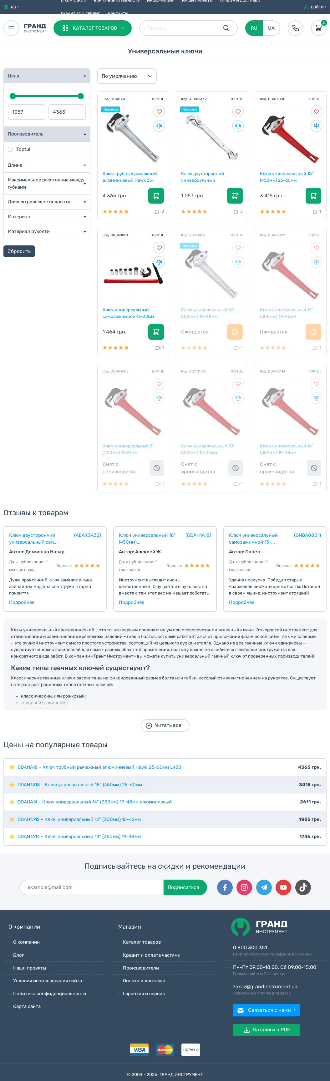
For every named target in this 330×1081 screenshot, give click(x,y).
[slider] (13, 96)
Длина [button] (15, 165)
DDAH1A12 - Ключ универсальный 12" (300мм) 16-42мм (79, 819)
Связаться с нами (264, 1010)
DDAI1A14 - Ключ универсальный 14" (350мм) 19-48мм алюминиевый (95, 802)
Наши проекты (29, 968)
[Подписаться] (91, 887)
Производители (141, 968)
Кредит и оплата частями (151, 955)
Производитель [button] (25, 134)
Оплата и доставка (144, 981)
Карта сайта (27, 1006)
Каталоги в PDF (266, 1030)
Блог (18, 955)
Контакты (118, 14)
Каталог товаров (142, 942)
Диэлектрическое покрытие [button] (39, 202)
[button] (11, 7)
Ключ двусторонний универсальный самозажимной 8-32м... (206, 177)
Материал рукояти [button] (29, 231)
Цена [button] (13, 76)
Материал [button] (19, 217)
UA (271, 28)
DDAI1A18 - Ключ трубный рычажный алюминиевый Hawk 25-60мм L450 (99, 767)
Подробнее (21, 602)
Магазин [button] (129, 927)
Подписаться (183, 887)
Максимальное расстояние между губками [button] (46, 183)
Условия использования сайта (47, 981)
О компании (26, 942)
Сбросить (19, 251)
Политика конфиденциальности (49, 993)
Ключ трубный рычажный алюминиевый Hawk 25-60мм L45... (130, 177)
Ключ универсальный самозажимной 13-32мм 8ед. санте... (129, 313)
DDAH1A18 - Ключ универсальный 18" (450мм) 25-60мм (80, 784)
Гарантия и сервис (80, 14)
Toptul (23, 149)
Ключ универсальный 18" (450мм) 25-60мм (287, 177)
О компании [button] (24, 927)
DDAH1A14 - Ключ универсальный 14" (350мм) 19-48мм (79, 836)
